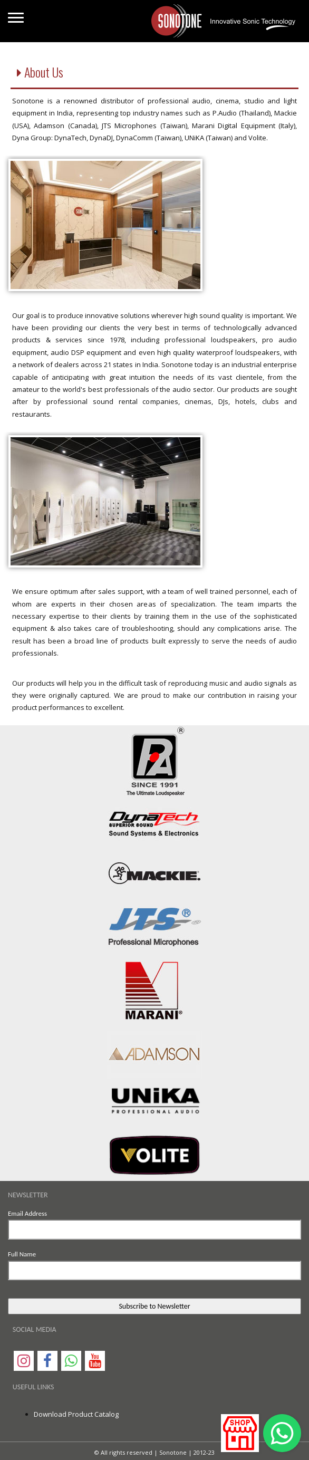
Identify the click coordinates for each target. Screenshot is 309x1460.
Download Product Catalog (76, 1414)
